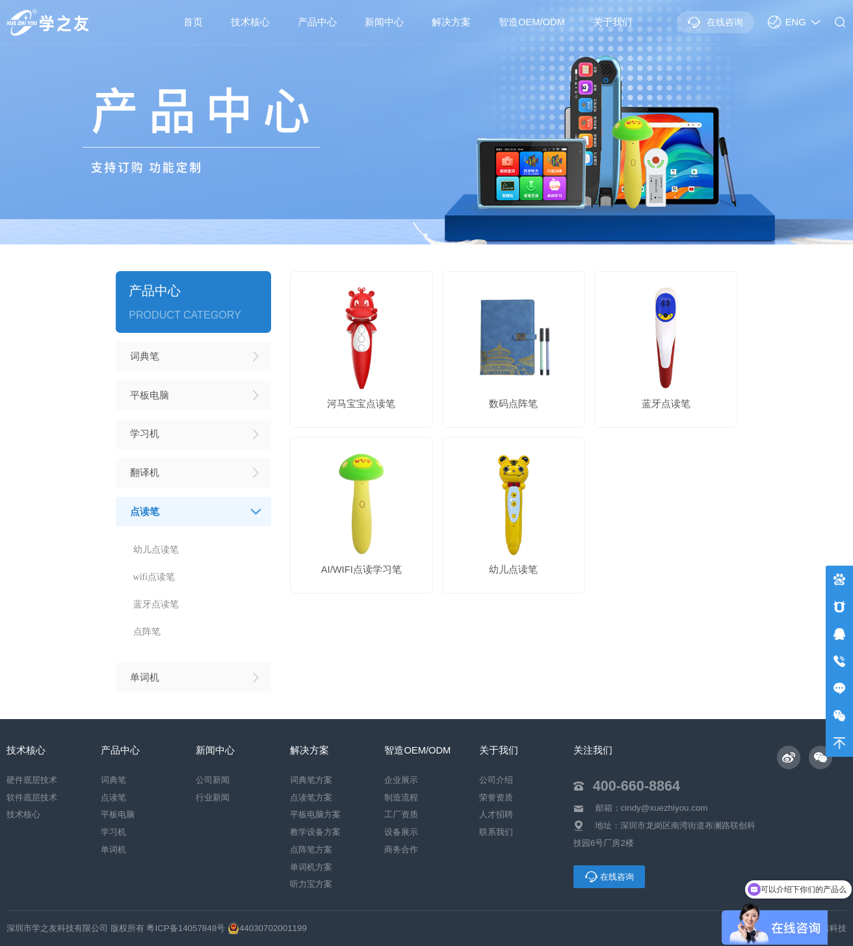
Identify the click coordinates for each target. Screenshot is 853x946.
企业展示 (401, 780)
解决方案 (451, 22)
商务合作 (401, 849)
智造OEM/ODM (532, 22)
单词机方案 (311, 867)
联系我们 (496, 832)
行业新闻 (213, 797)
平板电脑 (118, 815)
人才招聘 (496, 815)
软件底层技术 (32, 797)
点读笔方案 (311, 797)
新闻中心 (384, 22)
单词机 (113, 849)
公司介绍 (496, 780)
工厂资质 (401, 815)
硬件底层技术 (32, 780)
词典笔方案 (311, 780)
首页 (193, 22)
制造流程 (401, 797)
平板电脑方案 (315, 815)
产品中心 (317, 22)
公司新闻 (213, 780)
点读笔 (113, 797)
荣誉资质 (496, 797)
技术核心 (250, 22)
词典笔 (113, 780)
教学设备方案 (315, 832)
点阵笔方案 (311, 849)
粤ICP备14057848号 (185, 928)
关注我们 (592, 750)
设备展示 (401, 832)
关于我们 (612, 22)
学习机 (113, 832)
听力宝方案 (311, 884)
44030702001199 (267, 928)
